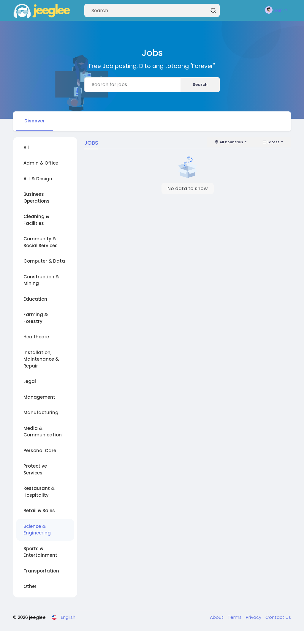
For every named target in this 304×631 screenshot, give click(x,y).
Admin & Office (40, 163)
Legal (29, 381)
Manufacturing (40, 412)
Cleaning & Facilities (36, 219)
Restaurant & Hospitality (39, 491)
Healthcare (36, 337)
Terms (235, 617)
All (26, 147)
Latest (271, 142)
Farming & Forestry (35, 317)
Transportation (41, 571)
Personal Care (39, 450)
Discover (34, 121)
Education (35, 299)
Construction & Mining (41, 280)
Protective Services (35, 469)
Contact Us (278, 617)
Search (200, 84)
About (217, 617)
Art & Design (37, 179)
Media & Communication (42, 431)
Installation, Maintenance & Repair (41, 359)
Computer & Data (44, 261)
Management (39, 397)
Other (30, 586)
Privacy (254, 617)
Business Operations (36, 197)
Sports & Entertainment (40, 552)
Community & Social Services (40, 242)
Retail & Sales (39, 510)
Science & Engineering (37, 529)
